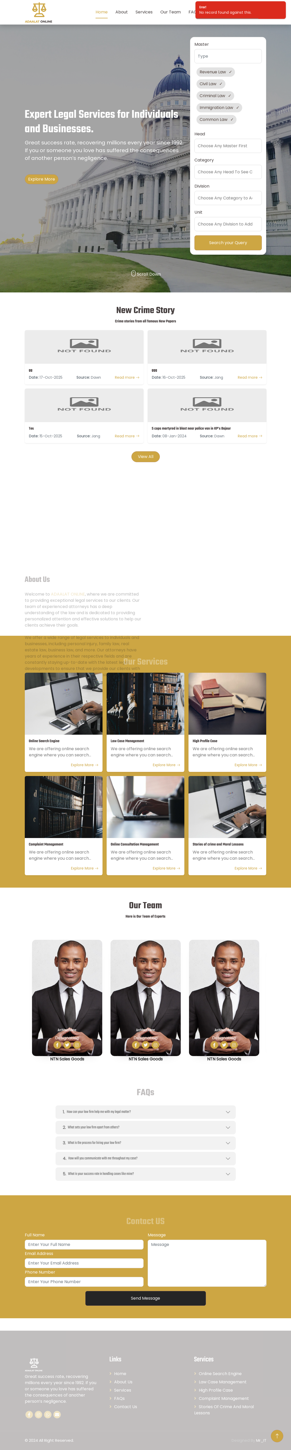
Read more (127, 377)
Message (157, 1235)
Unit (198, 212)
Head (199, 134)
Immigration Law (216, 108)
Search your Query (228, 243)
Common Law (213, 119)
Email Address (39, 1253)
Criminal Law (212, 96)
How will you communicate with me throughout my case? (99, 1158)
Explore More (41, 179)
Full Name (35, 1235)
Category (204, 160)
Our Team (170, 12)
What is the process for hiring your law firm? (91, 1143)
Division (201, 186)
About (121, 12)
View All (145, 457)
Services (144, 12)
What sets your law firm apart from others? (90, 1127)
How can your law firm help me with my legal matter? (96, 1112)
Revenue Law (213, 72)
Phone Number (40, 1272)
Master (201, 44)
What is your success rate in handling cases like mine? (97, 1174)
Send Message (145, 1298)
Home (102, 12)
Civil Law (208, 84)
